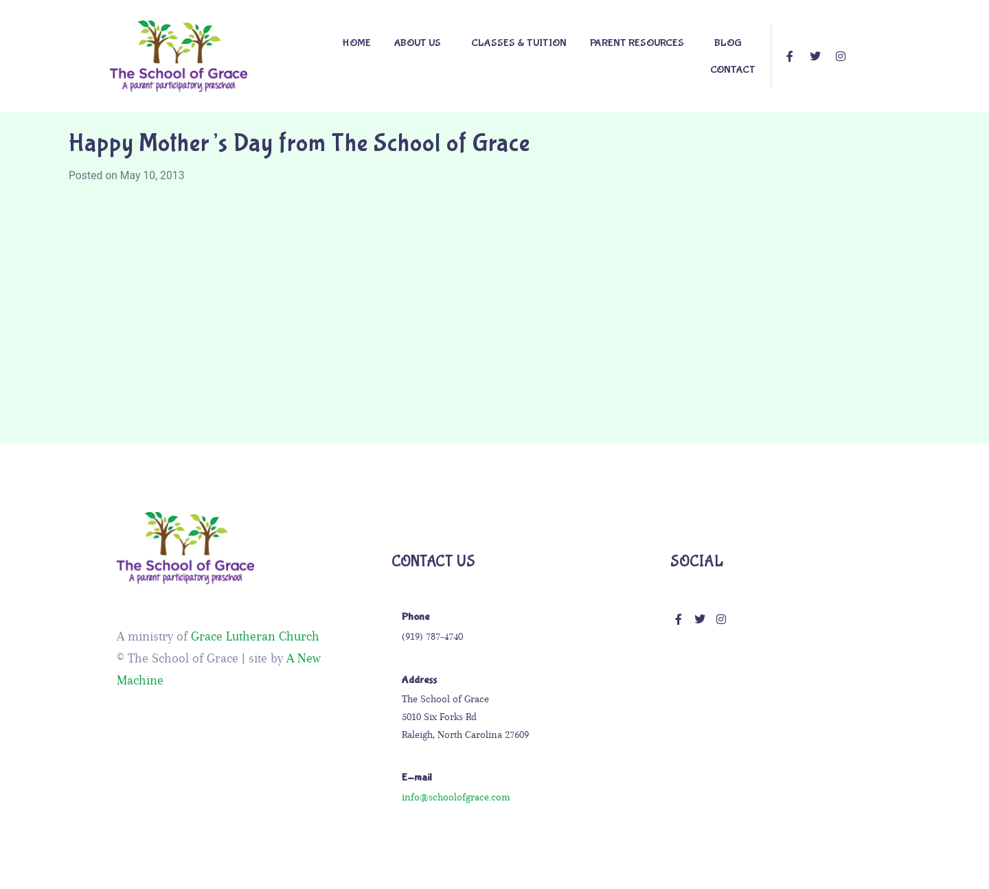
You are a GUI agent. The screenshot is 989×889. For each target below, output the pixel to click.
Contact (732, 69)
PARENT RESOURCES (637, 42)
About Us (417, 42)
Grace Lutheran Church (255, 636)
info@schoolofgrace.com (456, 797)
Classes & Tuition (519, 42)
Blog (728, 42)
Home (356, 42)
